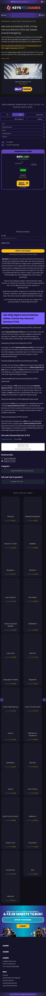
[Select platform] (23, 124)
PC (6, 114)
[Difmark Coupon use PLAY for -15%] (23, 307)
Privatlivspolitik (8, 980)
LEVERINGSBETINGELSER (10, 983)
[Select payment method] (23, 127)
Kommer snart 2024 (9, 961)
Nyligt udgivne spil (9, 964)
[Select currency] (23, 130)
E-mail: (3, 236)
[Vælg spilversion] (23, 133)
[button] (2, 700)
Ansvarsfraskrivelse (10, 986)
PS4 (18, 114)
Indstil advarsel (23, 251)
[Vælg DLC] (23, 136)
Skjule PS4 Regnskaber (10, 145)
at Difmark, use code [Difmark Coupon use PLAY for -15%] (20, 1)
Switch (36, 119)
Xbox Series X (13, 119)
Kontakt (5, 975)
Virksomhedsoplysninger (11, 978)
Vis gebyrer (7, 142)
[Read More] (23, 58)
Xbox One (35, 114)
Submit (23, 926)
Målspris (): (5, 243)
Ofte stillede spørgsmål (11, 966)
